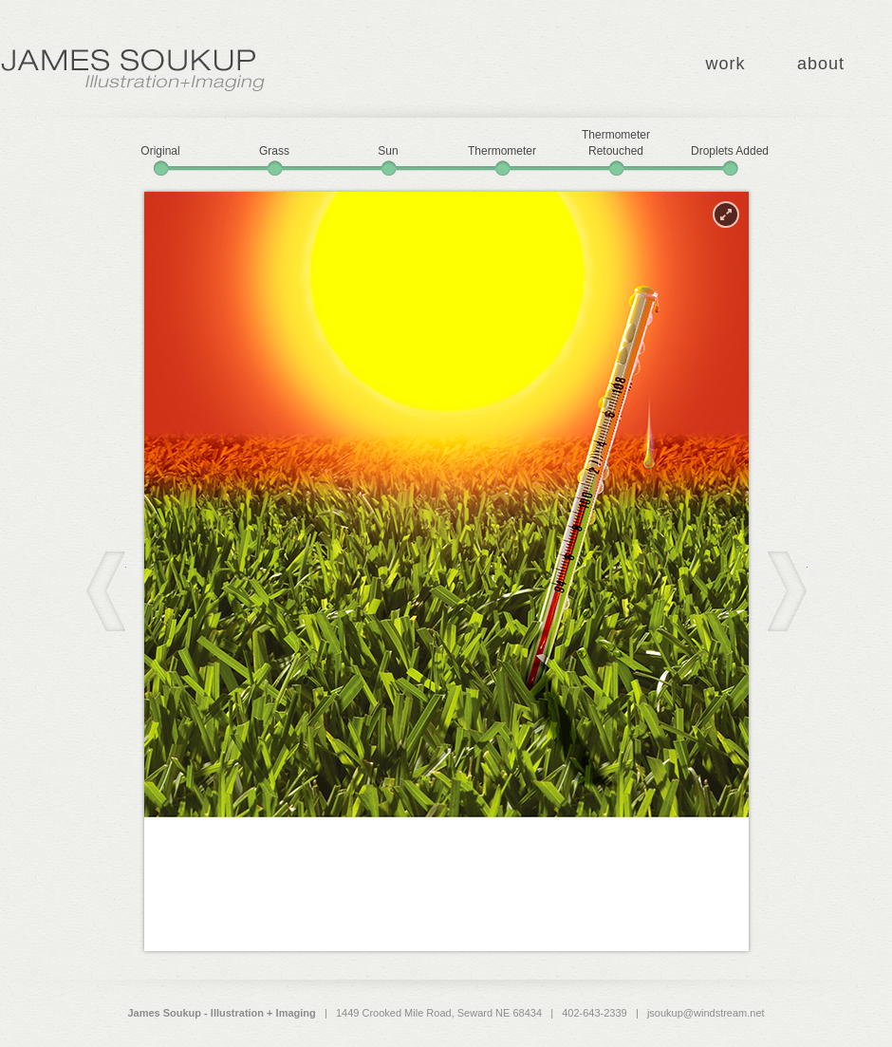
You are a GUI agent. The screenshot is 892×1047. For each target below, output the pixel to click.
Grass (274, 151)
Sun (388, 151)
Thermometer (502, 151)
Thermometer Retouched (616, 143)
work (725, 63)
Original (159, 151)
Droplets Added (730, 151)
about (821, 63)
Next (787, 591)
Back (105, 591)
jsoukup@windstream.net (706, 1013)
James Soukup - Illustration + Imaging (133, 70)
